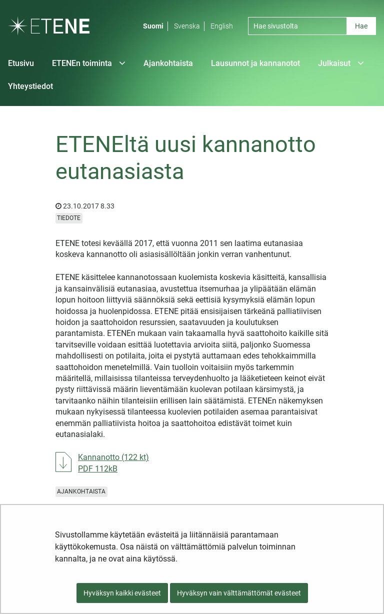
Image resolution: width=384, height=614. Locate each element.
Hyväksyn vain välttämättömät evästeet (239, 593)
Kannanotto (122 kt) (113, 462)
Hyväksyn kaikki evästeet (122, 593)
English (221, 26)
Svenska (187, 26)
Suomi (153, 26)
